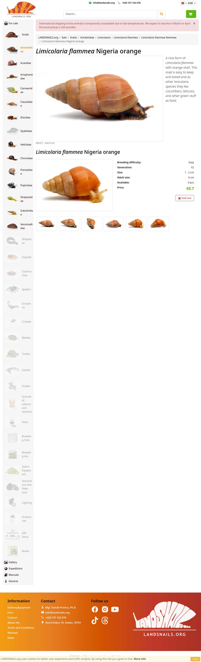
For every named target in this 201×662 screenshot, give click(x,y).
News (11, 637)
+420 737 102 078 (131, 2)
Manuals (11, 575)
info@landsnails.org (104, 2)
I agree (195, 659)
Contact (12, 617)
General (11, 581)
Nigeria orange (88, 51)
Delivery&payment (19, 607)
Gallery (10, 562)
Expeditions (13, 568)
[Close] (194, 23)
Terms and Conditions (21, 627)
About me (13, 622)
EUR (190, 3)
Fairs (10, 612)
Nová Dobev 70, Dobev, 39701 (63, 622)
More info (140, 659)
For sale (11, 23)
